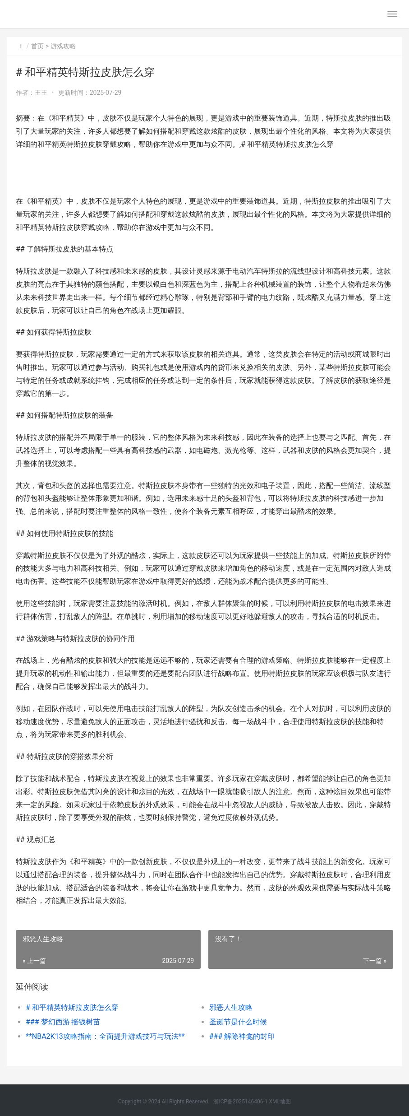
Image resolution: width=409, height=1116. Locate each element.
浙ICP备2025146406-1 (240, 1101)
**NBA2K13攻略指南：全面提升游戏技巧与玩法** (105, 1036)
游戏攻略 (63, 46)
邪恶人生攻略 (231, 1007)
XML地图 (280, 1101)
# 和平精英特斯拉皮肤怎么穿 (72, 1007)
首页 (37, 46)
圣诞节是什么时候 (238, 1022)
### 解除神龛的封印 (242, 1036)
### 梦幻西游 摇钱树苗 (63, 1022)
